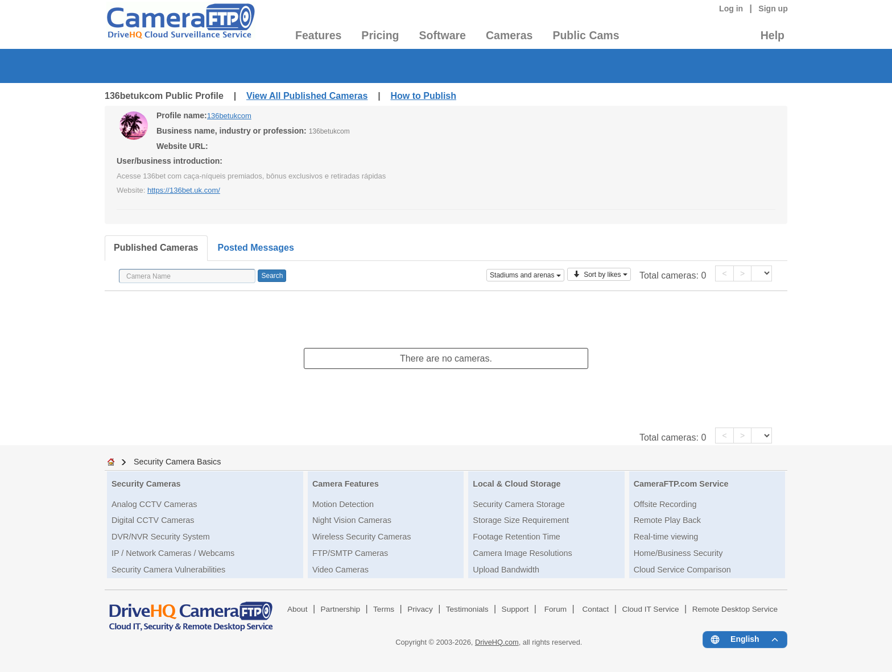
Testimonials (467, 609)
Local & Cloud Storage (516, 483)
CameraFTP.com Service (681, 483)
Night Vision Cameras (351, 520)
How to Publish (423, 96)
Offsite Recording (665, 504)
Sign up (773, 8)
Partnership (341, 609)
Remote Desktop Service (735, 609)
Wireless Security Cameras (361, 536)
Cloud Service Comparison (682, 569)
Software (442, 35)
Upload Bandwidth (506, 569)
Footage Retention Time (516, 536)
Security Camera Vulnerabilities (168, 569)
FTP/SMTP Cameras (350, 553)
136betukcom (229, 115)
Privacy (420, 609)
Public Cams (585, 35)
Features (318, 35)
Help (772, 35)
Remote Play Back (667, 520)
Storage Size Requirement (521, 520)
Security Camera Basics (177, 461)
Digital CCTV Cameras (153, 520)
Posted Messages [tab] (256, 247)
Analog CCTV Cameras (154, 504)
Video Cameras (340, 569)
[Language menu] (745, 639)
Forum (555, 609)
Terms (383, 609)
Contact (596, 609)
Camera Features (345, 483)
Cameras (509, 35)
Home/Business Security (678, 553)
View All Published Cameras (306, 96)
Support (515, 609)
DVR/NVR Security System (161, 536)
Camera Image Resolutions (522, 553)
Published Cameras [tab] (156, 247)
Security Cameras (146, 483)
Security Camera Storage (519, 504)
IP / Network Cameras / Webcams (173, 553)
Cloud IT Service (650, 609)
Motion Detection (343, 504)
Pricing (380, 35)
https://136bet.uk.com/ (183, 190)
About (297, 609)
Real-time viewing (666, 536)
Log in (731, 8)
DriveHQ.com (497, 642)
